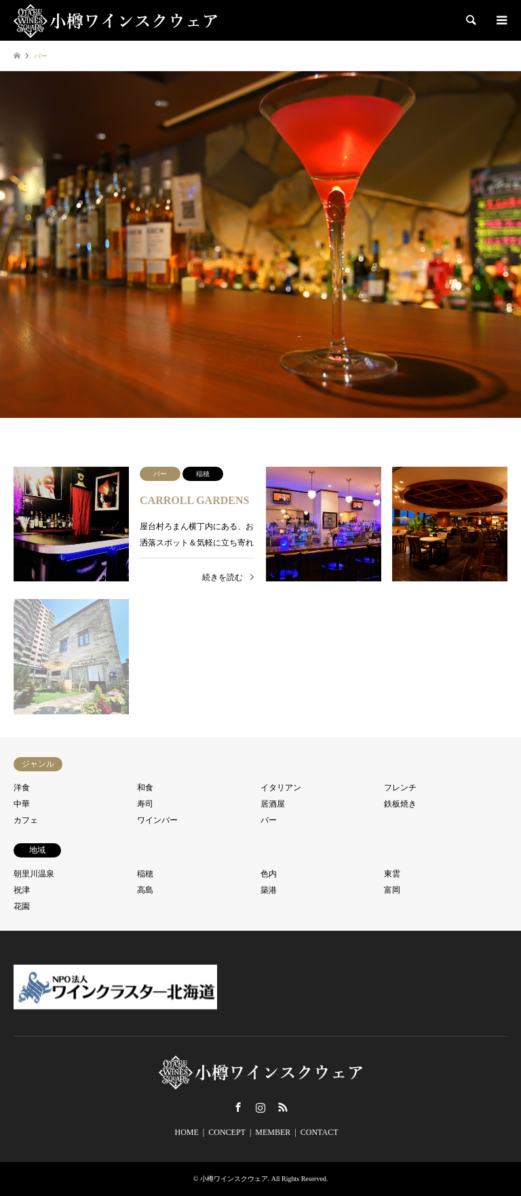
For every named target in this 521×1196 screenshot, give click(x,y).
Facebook (238, 1107)
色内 (268, 874)
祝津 (22, 890)
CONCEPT (227, 1132)
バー (268, 820)
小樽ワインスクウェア (234, 1178)
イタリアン (280, 787)
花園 (22, 906)
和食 (145, 787)
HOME (187, 1132)
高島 (145, 890)
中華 (22, 804)
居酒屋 (272, 804)
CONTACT (320, 1132)
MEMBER (272, 1132)
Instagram (260, 1107)
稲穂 (145, 874)
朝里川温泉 (34, 874)
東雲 (392, 874)
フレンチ (400, 787)
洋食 (22, 787)
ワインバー (157, 820)
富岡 (392, 890)
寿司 (145, 804)
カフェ (26, 820)
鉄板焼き (400, 804)
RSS (283, 1107)
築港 (268, 890)
